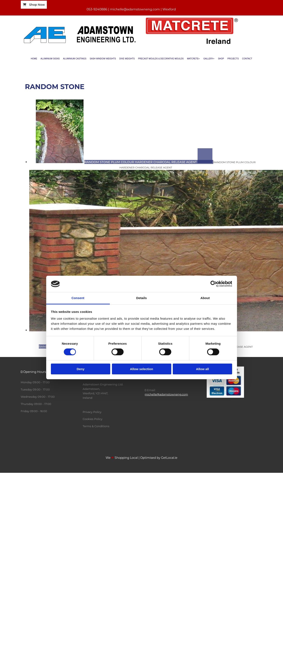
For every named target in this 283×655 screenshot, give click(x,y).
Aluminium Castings (74, 58)
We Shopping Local (122, 458)
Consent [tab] (77, 298)
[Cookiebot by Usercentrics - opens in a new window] (213, 284)
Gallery (208, 58)
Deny (81, 369)
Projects (233, 58)
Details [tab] (141, 298)
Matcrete (192, 58)
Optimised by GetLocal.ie (158, 458)
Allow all (202, 369)
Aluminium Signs (50, 58)
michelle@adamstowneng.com (166, 394)
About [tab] (205, 298)
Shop (221, 58)
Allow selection (141, 369)
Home (34, 58)
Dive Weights (127, 58)
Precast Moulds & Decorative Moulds (161, 58)
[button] (34, 5)
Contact (247, 58)
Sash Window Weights (103, 58)
